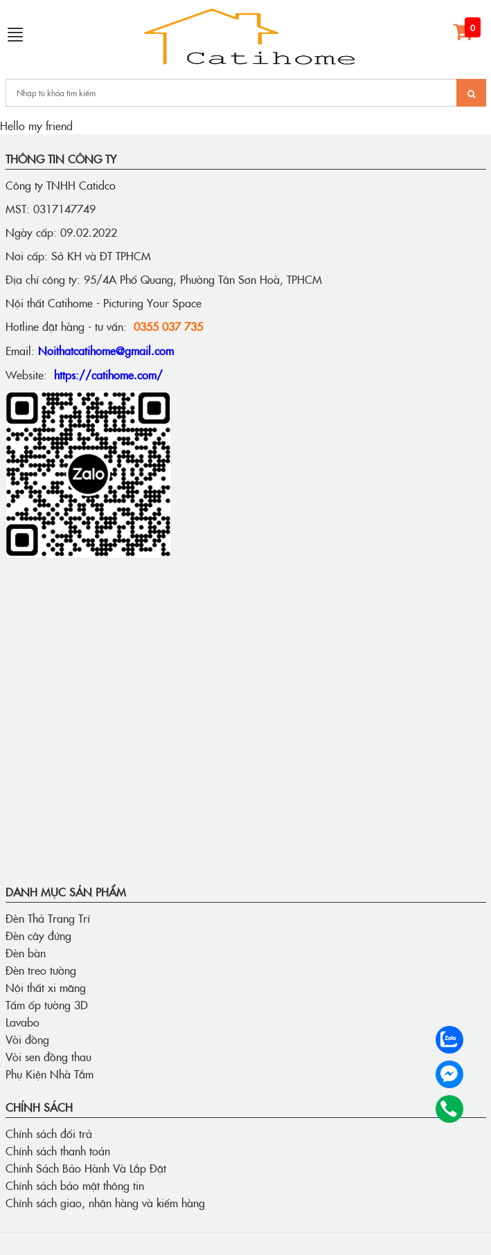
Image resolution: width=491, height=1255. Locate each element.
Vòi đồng (27, 1039)
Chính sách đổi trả (49, 1133)
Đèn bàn (26, 952)
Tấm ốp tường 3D (47, 1004)
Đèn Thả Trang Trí (48, 918)
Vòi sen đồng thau (48, 1056)
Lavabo (22, 1021)
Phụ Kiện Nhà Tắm (49, 1073)
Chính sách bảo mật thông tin (75, 1185)
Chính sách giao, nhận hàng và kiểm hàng (105, 1202)
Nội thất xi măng (46, 987)
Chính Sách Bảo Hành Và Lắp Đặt (86, 1167)
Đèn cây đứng (38, 935)
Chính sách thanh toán (58, 1150)
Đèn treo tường (41, 969)
